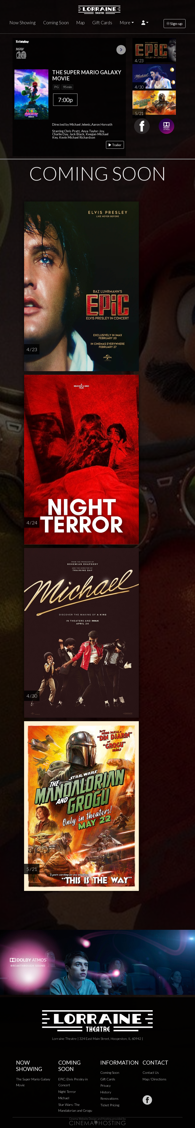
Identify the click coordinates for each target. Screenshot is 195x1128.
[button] (145, 22)
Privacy (105, 1085)
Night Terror (67, 1092)
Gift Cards (102, 22)
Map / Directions (154, 1079)
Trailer (115, 145)
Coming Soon (56, 22)
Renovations (109, 1098)
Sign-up (174, 23)
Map (80, 22)
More (125, 22)
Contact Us (151, 1072)
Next (121, 49)
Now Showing (22, 22)
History (105, 1092)
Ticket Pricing (109, 1105)
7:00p (65, 99)
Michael (63, 1098)
